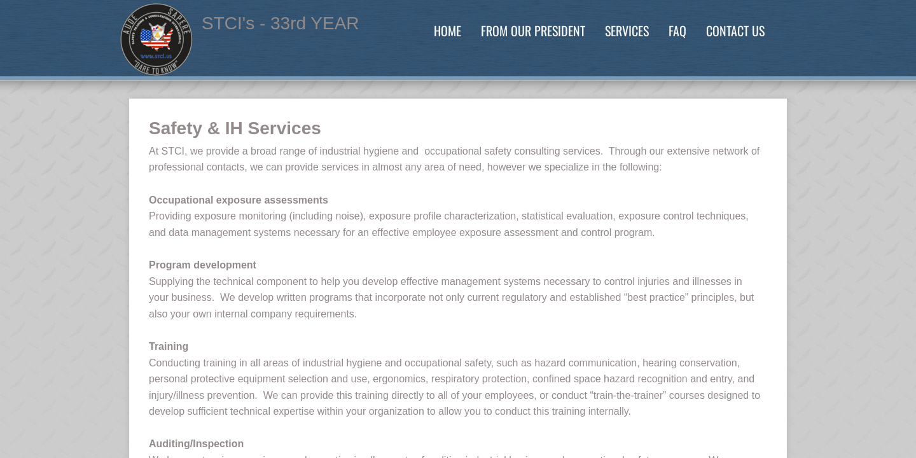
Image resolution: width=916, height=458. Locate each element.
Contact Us (735, 30)
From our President (533, 30)
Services (627, 30)
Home (447, 30)
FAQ (677, 30)
